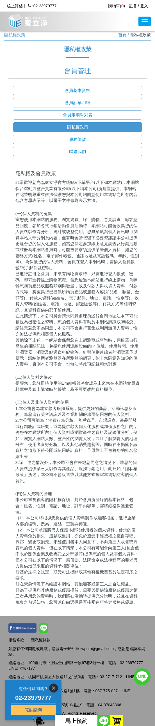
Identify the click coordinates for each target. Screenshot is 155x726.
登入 (144, 6)
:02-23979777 (42, 6)
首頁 (122, 34)
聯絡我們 (77, 151)
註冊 (133, 6)
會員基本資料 (77, 90)
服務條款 (77, 139)
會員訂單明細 (77, 102)
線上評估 (15, 6)
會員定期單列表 (77, 114)
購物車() (116, 6)
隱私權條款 (41, 640)
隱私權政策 (77, 127)
